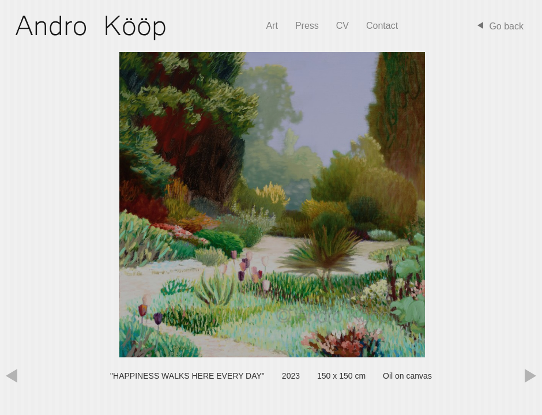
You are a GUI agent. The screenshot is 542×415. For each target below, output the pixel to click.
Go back (506, 26)
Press (307, 26)
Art (271, 26)
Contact (382, 26)
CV (342, 26)
